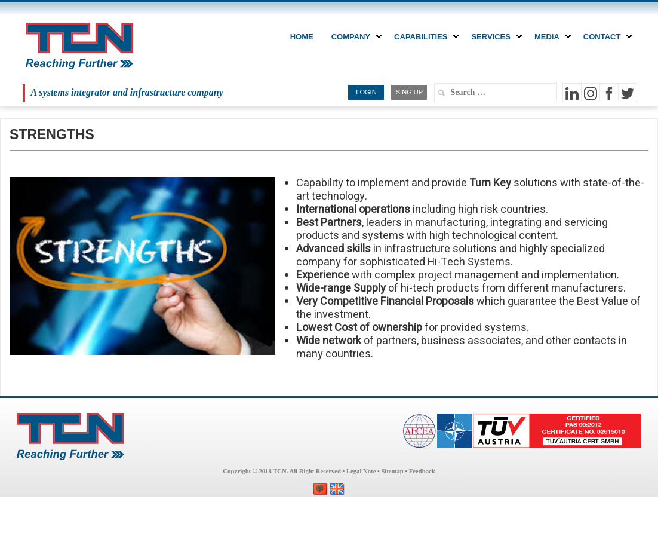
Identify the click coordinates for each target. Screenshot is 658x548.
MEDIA (549, 36)
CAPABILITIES (423, 36)
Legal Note (361, 471)
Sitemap (393, 471)
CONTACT (605, 36)
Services (493, 36)
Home (301, 36)
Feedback (422, 471)
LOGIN (366, 92)
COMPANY (353, 36)
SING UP (409, 92)
